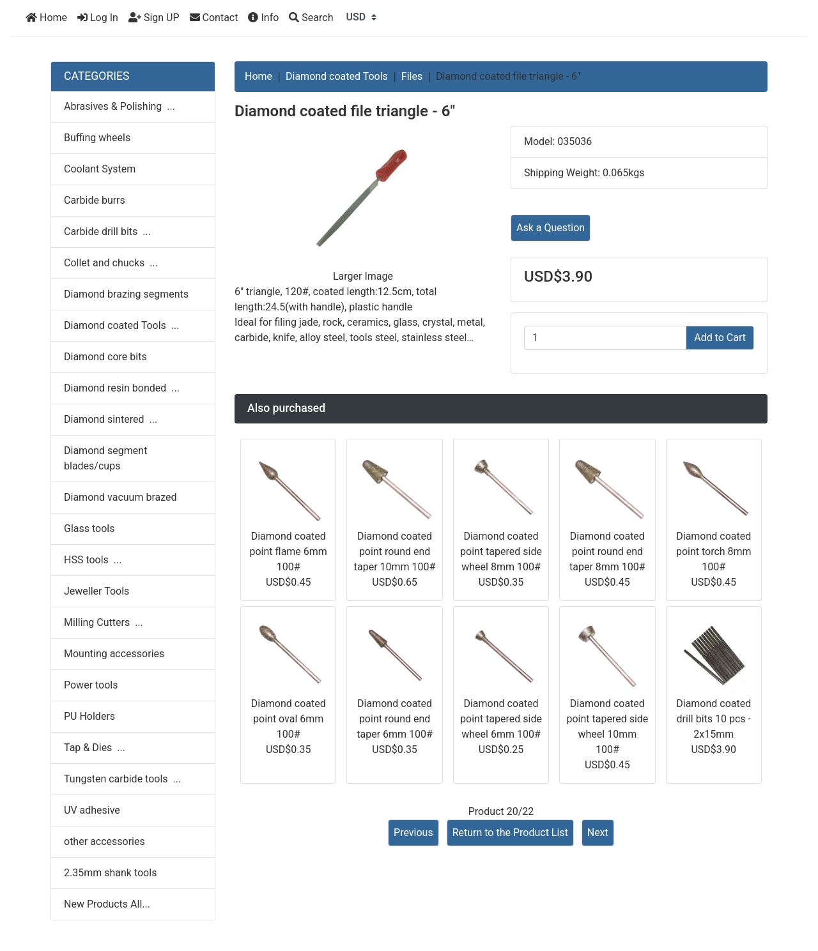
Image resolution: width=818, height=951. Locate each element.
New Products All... (107, 904)
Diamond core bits (105, 357)
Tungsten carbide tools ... (122, 779)
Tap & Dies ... (94, 748)
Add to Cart (720, 337)
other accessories (104, 841)
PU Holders (89, 716)
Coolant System (99, 169)
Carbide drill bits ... (107, 231)
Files (411, 76)
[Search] (311, 18)
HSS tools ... (92, 560)
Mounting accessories (114, 654)
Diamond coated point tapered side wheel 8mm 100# (501, 551)
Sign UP (154, 17)
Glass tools (89, 528)
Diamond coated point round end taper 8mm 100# (607, 551)
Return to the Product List (510, 832)
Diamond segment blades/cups (105, 458)
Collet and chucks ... (111, 263)
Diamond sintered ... (110, 419)
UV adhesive (92, 810)
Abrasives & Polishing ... (119, 106)
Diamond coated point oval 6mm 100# (288, 718)
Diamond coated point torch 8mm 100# (714, 551)
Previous (413, 832)
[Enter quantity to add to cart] (605, 338)
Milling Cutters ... (103, 622)
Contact (214, 17)
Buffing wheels (97, 138)
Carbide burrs (94, 200)
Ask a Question (550, 228)
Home (46, 17)
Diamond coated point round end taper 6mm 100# (395, 718)
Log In (97, 17)
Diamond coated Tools (337, 76)
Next (597, 832)
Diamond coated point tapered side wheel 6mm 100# (501, 718)
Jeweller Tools (96, 591)
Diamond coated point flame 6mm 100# (288, 551)
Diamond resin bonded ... (122, 388)
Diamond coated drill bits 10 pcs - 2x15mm (713, 718)
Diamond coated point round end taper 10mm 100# (395, 551)
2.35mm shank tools (110, 873)
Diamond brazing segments (126, 294)
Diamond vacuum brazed (120, 497)
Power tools (91, 685)
